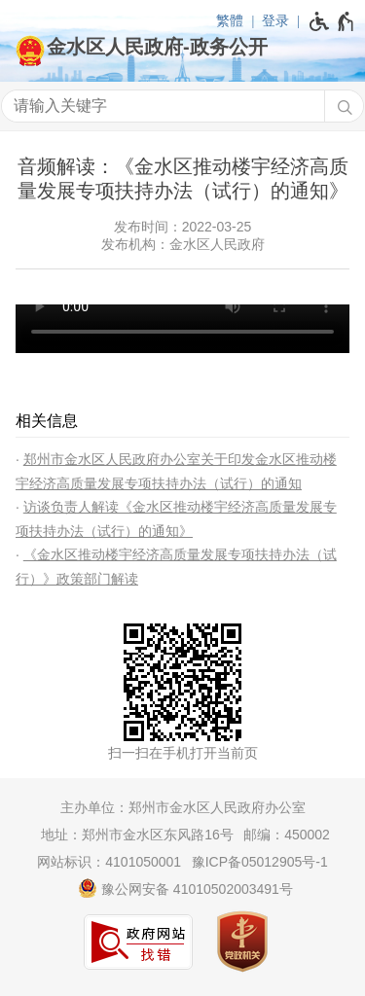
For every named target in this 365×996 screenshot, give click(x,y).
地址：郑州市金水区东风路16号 (137, 834)
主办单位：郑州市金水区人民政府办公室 (183, 807)
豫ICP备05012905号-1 (260, 862)
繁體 (229, 20)
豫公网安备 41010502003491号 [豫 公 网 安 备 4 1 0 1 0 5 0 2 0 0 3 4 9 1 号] (185, 888)
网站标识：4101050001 (109, 862)
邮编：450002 (286, 834)
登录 (275, 20)
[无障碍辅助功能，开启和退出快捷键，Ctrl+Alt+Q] (332, 21)
